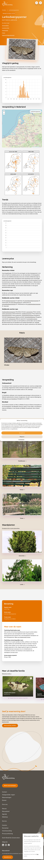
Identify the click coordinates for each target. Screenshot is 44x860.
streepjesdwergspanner (28, 315)
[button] (4, 111)
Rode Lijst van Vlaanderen (10, 399)
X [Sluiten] (42, 835)
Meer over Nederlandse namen (22, 637)
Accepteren (22, 433)
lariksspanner (12, 319)
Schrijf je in (7, 857)
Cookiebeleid (21, 439)
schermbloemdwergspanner (31, 300)
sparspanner (29, 312)
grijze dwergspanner (16, 302)
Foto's (3, 33)
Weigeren (22, 436)
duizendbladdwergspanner (9, 304)
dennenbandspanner (30, 317)
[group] (18, 691)
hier (37, 854)
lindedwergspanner (10, 300)
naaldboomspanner (27, 313)
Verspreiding (5, 25)
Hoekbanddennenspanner (8, 312)
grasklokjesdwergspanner (33, 304)
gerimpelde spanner (32, 319)
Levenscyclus (5, 28)
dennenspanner (11, 317)
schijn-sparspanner (7, 313)
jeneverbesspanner (7, 315)
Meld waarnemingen (10, 785)
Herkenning (5, 30)
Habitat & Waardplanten (8, 35)
